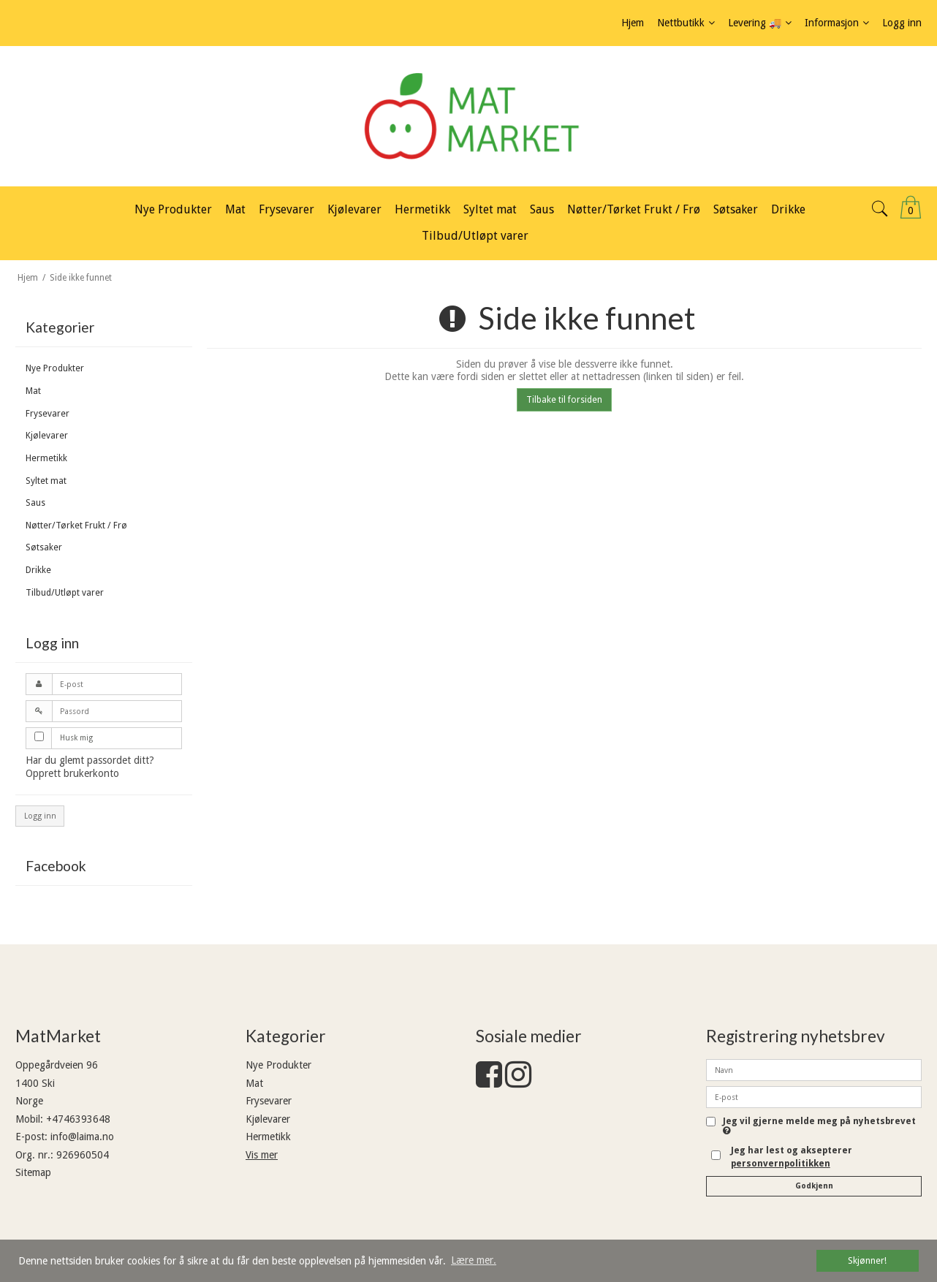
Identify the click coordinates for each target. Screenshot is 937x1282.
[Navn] (814, 1069)
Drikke (38, 570)
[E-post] (814, 1096)
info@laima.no (82, 1136)
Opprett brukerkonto (72, 773)
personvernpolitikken (780, 1163)
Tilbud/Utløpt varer (65, 593)
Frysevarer (47, 414)
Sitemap (33, 1172)
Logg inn (40, 816)
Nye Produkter (55, 368)
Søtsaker (44, 547)
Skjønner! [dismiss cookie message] (867, 1260)
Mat (33, 391)
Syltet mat (46, 481)
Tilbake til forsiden (564, 400)
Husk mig (76, 738)
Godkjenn (814, 1186)
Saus (35, 503)
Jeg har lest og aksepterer (791, 1157)
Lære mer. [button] (473, 1260)
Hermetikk (46, 458)
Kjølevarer (47, 436)
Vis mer (262, 1155)
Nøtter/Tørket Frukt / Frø (76, 525)
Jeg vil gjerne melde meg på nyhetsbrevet (819, 1126)
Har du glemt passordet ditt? (90, 760)
